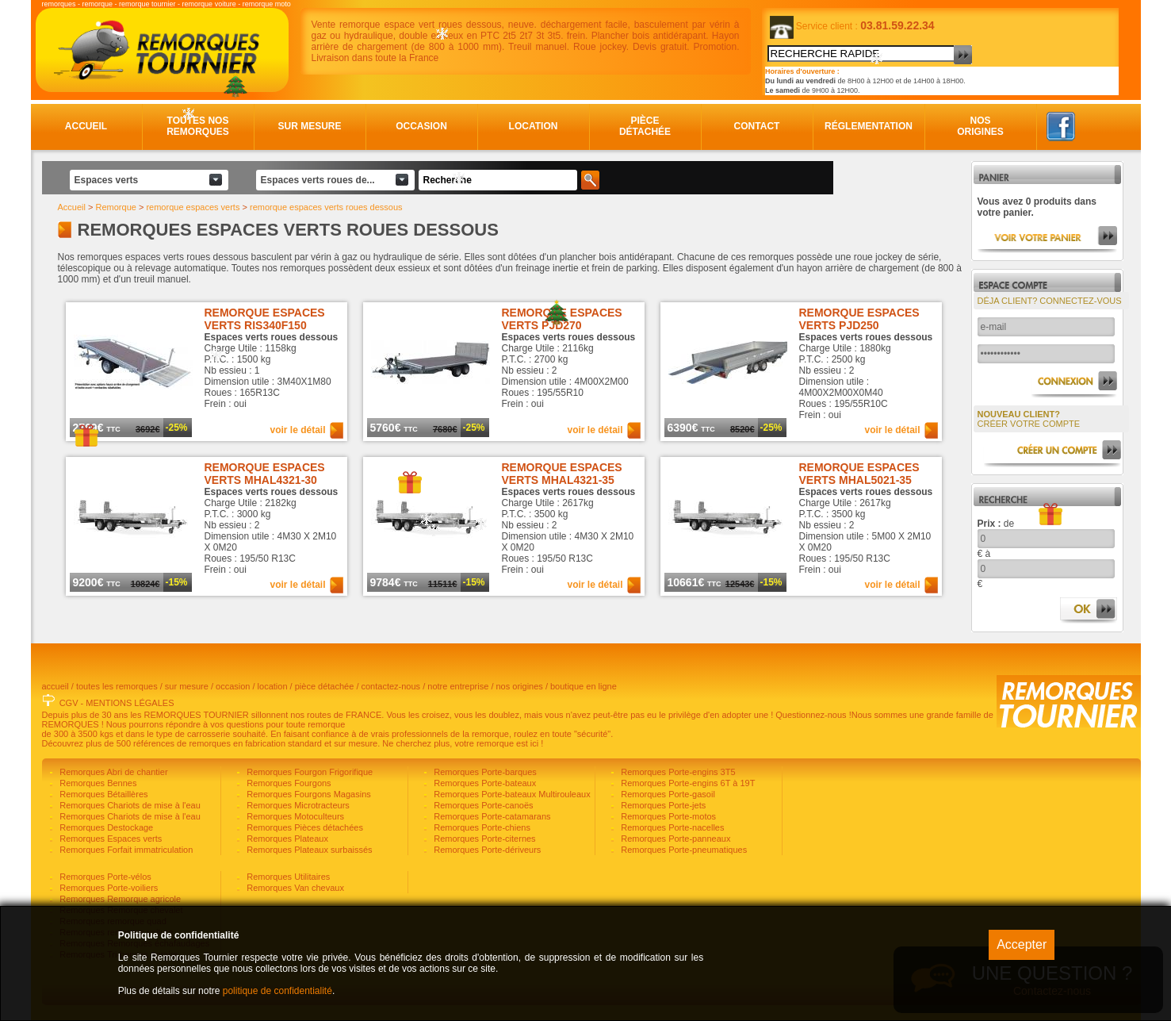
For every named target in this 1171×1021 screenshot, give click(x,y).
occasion (233, 686)
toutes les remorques (117, 686)
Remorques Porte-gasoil (666, 794)
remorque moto (267, 4)
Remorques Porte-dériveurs (486, 849)
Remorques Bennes (96, 783)
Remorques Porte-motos (667, 816)
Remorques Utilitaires (287, 876)
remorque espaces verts (192, 207)
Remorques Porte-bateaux (483, 783)
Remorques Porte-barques (484, 772)
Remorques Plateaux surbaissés (308, 849)
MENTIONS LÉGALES (130, 703)
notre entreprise (457, 686)
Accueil (86, 126)
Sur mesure (309, 126)
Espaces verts (107, 180)
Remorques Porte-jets (662, 805)
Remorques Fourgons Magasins (307, 794)
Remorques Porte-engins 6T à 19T (686, 783)
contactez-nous (391, 686)
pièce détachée (324, 686)
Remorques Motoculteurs (294, 816)
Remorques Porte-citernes (483, 838)
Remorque (116, 207)
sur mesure (187, 686)
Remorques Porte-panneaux (674, 838)
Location (533, 126)
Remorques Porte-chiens (480, 827)
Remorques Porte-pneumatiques (682, 849)
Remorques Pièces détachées (303, 827)
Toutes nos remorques (197, 126)
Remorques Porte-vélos (104, 876)
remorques (59, 4)
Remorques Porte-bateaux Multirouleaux (511, 794)
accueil (55, 686)
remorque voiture (209, 4)
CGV (68, 703)
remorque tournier (147, 4)
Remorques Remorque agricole (119, 899)
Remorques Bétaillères (102, 794)
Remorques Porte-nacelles (671, 827)
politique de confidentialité (277, 990)
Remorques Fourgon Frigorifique (308, 772)
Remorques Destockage (105, 827)
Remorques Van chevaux (294, 887)
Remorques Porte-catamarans (490, 816)
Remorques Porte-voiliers (107, 887)
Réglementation (869, 126)
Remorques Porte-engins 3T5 (676, 772)
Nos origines (980, 126)
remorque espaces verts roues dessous (326, 207)
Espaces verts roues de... (318, 180)
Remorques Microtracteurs (297, 805)
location (273, 686)
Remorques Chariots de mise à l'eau (129, 805)
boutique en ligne (583, 686)
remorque (97, 4)
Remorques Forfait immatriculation (125, 849)
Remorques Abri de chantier (112, 772)
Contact (757, 126)
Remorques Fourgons (287, 783)
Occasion (421, 126)
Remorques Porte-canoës (482, 805)
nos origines (519, 686)
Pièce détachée (645, 126)
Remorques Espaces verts (109, 838)
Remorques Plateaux (286, 838)
